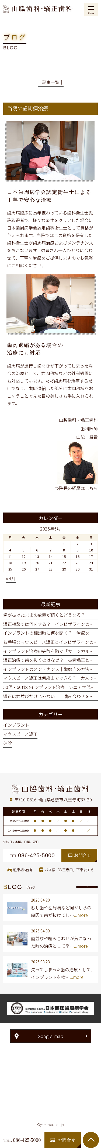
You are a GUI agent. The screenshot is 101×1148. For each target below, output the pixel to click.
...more (81, 915)
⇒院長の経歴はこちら (76, 488)
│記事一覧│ (51, 82)
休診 (7, 743)
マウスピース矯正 (20, 734)
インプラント (16, 725)
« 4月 (11, 578)
